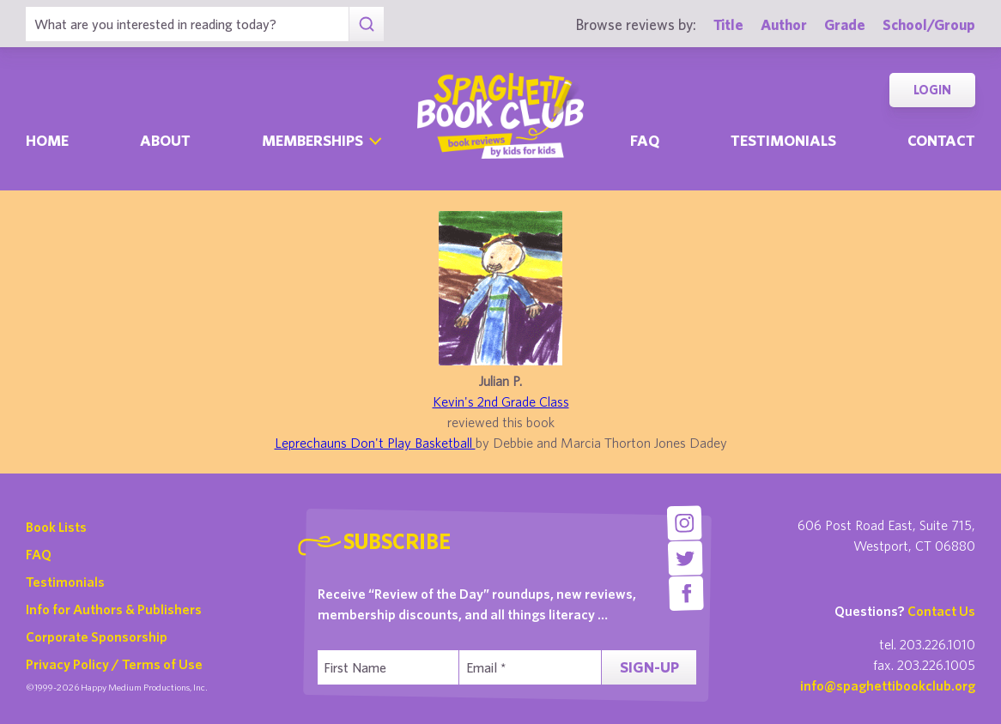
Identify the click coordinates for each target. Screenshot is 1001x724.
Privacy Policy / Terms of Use (114, 664)
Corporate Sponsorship (96, 636)
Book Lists (56, 526)
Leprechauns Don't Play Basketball (375, 442)
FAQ (39, 554)
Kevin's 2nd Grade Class (501, 401)
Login (932, 89)
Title (728, 24)
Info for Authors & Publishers (114, 609)
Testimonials (783, 140)
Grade (844, 24)
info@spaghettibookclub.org (887, 685)
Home (47, 140)
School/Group (929, 24)
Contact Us (941, 610)
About (165, 140)
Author (784, 24)
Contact (941, 140)
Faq (644, 140)
